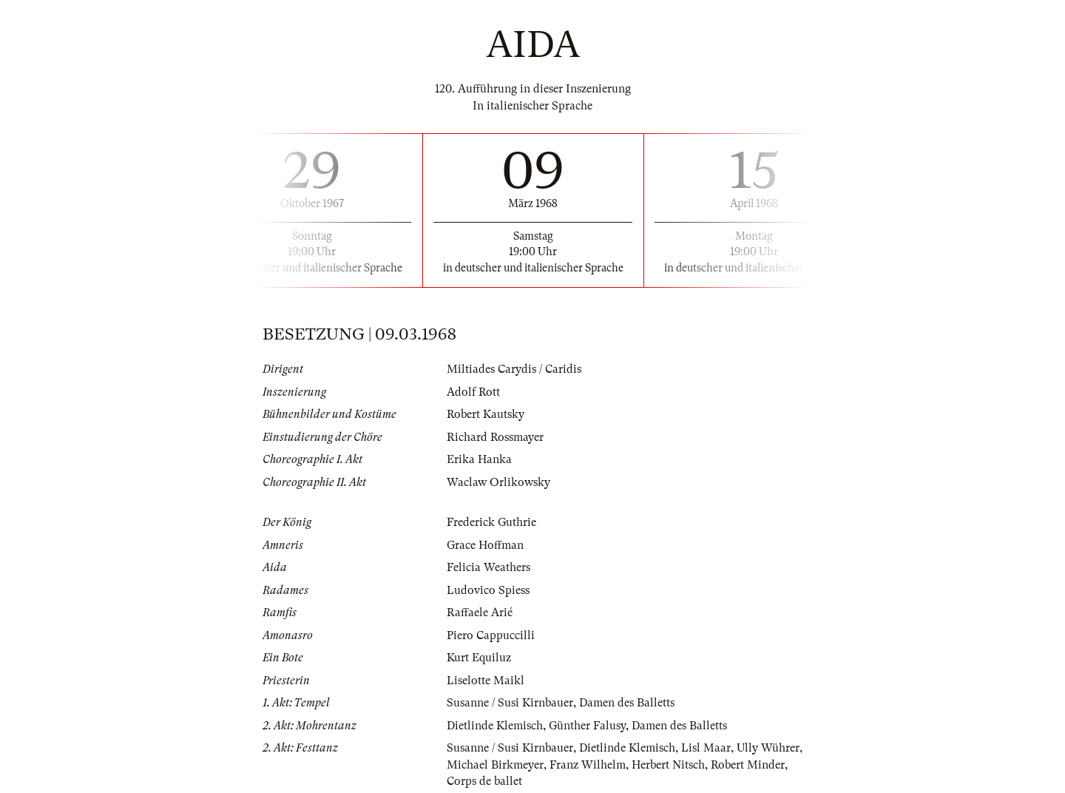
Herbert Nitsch (668, 765)
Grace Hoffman (485, 545)
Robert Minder (748, 765)
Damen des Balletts (626, 702)
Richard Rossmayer (495, 437)
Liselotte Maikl (485, 680)
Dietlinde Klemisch (495, 725)
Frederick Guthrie (491, 522)
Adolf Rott (473, 392)
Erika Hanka (479, 459)
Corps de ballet (484, 781)
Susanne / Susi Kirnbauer (510, 702)
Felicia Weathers (488, 567)
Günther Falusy (587, 725)
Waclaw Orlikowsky (498, 482)
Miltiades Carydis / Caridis (514, 369)
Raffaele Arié (480, 612)
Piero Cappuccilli (491, 635)
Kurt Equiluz (479, 657)
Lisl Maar (706, 748)
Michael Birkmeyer (495, 765)
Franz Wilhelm (588, 765)
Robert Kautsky (485, 414)
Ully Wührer (768, 748)
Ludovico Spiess (488, 590)
